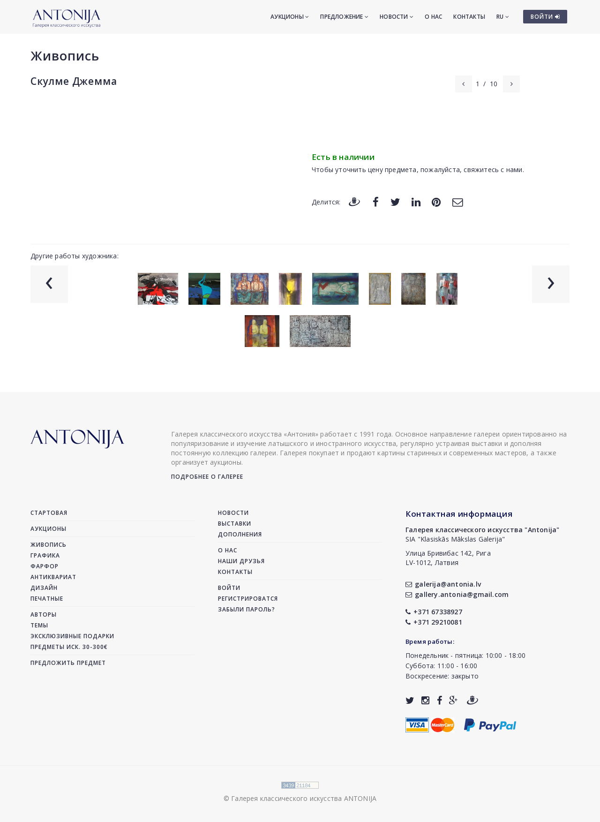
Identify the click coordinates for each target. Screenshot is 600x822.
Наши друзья (241, 561)
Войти (229, 588)
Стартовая (49, 513)
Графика (45, 555)
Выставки (234, 524)
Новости (396, 17)
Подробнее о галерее (207, 477)
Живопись (64, 55)
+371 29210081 (433, 622)
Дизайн (44, 588)
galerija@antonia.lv (443, 584)
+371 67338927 (433, 611)
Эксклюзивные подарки (72, 636)
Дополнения (240, 534)
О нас (433, 17)
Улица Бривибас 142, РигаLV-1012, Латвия (448, 558)
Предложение (344, 17)
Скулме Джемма (73, 81)
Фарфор (44, 566)
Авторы (43, 614)
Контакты (469, 17)
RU (502, 17)
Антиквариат (53, 577)
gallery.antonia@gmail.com (457, 594)
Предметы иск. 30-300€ (69, 647)
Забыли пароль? (246, 609)
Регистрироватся (248, 599)
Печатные (46, 599)
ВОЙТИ (545, 17)
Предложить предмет (68, 663)
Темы (39, 625)
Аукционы (289, 17)
